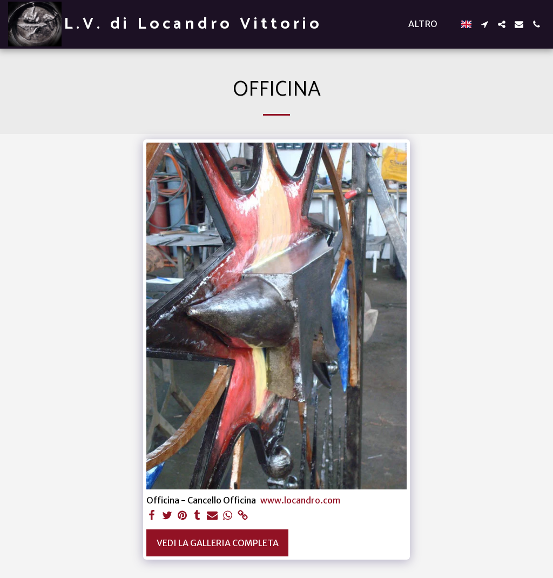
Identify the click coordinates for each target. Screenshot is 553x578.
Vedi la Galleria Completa (218, 542)
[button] (484, 24)
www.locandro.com (300, 500)
